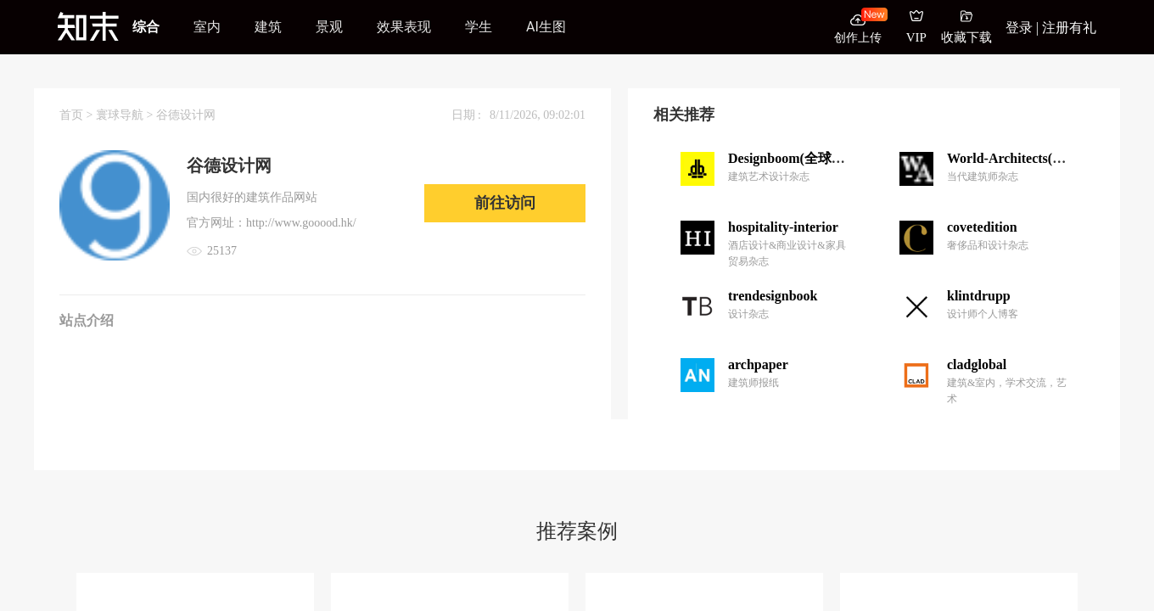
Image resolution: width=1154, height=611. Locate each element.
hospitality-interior (783, 227)
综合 (146, 27)
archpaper (758, 364)
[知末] (88, 26)
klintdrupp (979, 296)
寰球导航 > (126, 115)
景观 (329, 27)
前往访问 (504, 202)
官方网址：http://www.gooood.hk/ (271, 222)
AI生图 (546, 27)
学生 (478, 27)
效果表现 (404, 27)
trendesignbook (773, 296)
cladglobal (976, 364)
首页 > (77, 115)
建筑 (268, 27)
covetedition (982, 227)
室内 (207, 27)
